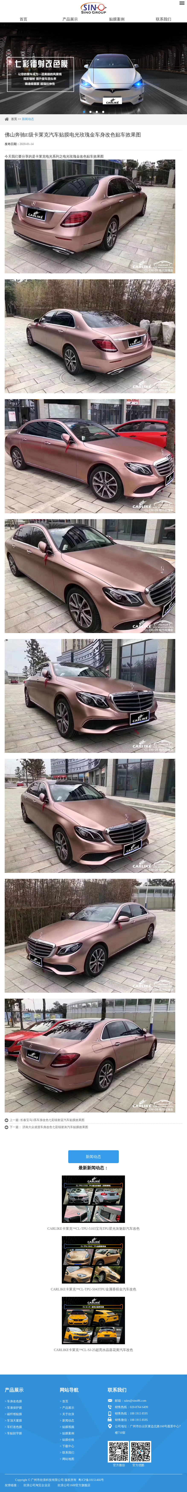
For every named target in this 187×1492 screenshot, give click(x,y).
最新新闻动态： (93, 1167)
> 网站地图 (67, 1459)
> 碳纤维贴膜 (13, 1414)
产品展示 (70, 19)
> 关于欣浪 (67, 1414)
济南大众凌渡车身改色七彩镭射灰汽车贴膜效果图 (55, 1127)
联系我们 (163, 19)
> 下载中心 (67, 1446)
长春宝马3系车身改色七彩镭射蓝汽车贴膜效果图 (52, 1120)
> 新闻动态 (67, 1420)
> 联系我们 (67, 1452)
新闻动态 (28, 119)
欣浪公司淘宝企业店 (36, 1485)
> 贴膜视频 (67, 1427)
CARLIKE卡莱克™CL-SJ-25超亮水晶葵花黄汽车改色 (93, 1350)
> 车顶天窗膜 (13, 1420)
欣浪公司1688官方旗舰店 (74, 1485)
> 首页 (64, 1401)
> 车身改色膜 (13, 1401)
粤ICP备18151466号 (91, 1480)
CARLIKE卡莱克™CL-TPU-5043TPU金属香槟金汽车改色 (93, 1289)
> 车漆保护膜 (13, 1407)
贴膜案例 (117, 19)
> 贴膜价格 (67, 1439)
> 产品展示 (67, 1407)
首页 (23, 19)
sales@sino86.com (135, 1400)
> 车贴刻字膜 (13, 1433)
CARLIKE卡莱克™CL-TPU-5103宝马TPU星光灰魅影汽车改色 (93, 1228)
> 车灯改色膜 (13, 1427)
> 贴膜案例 (67, 1433)
